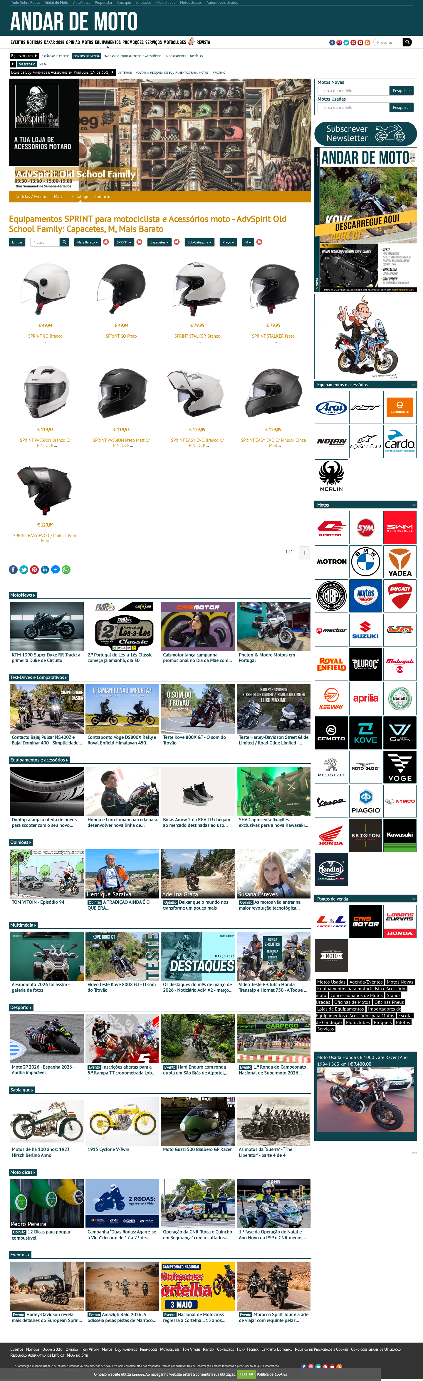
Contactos (103, 196)
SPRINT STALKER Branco (197, 336)
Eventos (18, 41)
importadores (175, 55)
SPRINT (124, 242)
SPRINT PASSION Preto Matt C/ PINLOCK (121, 444)
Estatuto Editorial (276, 1351)
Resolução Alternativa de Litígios (37, 1357)
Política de (272, 1374)
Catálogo (80, 196)
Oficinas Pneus (389, 1012)
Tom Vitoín (90, 1351)
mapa (43, 64)
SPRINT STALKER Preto (273, 336)
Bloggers (383, 1032)
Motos (87, 41)
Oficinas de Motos (352, 1012)
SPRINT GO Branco (45, 336)
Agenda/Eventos (366, 992)
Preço (228, 242)
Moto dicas (23, 1174)
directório (27, 64)
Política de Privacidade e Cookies (321, 1351)
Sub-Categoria (200, 242)
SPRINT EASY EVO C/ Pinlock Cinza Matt (273, 444)
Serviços (153, 41)
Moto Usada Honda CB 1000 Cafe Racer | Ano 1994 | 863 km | (365, 1103)
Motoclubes (175, 41)
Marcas (60, 196)
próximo (219, 72)
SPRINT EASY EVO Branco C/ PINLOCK (197, 444)
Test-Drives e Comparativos (39, 679)
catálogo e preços (55, 55)
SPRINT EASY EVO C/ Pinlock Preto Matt (45, 539)
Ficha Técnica (247, 1351)
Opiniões (21, 844)
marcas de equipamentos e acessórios (132, 55)
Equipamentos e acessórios (39, 761)
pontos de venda (86, 55)
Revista (203, 41)
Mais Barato (87, 242)
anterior (125, 72)
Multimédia (23, 927)
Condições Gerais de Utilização (376, 1351)
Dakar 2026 (54, 41)
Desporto (21, 1009)
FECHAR (246, 1374)
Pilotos (403, 1032)
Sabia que (22, 1091)
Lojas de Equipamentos (340, 1019)
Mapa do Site (77, 1357)
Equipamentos (108, 41)
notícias (196, 55)
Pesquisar (401, 90)
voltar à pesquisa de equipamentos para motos (172, 72)
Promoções (133, 41)
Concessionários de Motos (356, 1005)
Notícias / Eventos (32, 196)
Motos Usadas (331, 992)
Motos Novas (400, 992)
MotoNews (23, 597)
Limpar (17, 242)
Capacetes (159, 242)
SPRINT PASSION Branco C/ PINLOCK (45, 444)
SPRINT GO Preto (121, 336)
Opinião (73, 41)
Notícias (34, 41)
